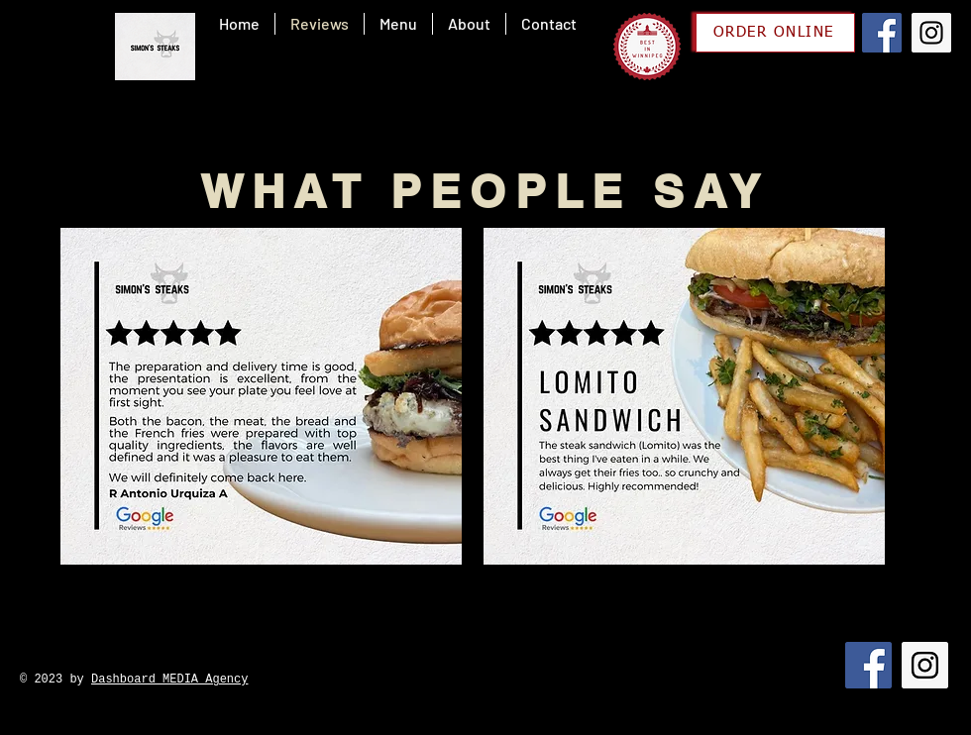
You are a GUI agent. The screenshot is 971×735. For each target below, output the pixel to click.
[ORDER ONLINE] (775, 32)
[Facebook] (882, 32)
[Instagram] (931, 32)
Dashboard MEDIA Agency (169, 679)
